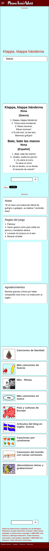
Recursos (30, 544)
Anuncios (22, 544)
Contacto (15, 544)
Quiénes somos (6, 544)
